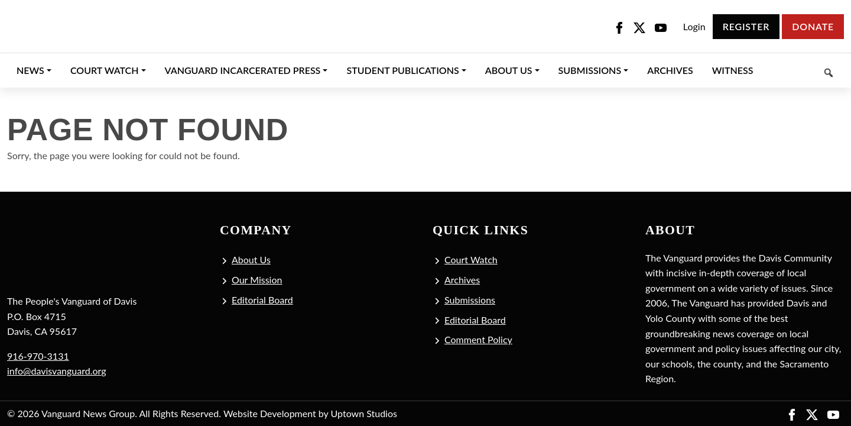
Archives (462, 279)
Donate (813, 26)
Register (746, 26)
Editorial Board (262, 299)
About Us (251, 259)
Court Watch (471, 259)
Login (694, 26)
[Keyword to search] (803, 70)
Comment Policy (478, 339)
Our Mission (257, 279)
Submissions (469, 299)
